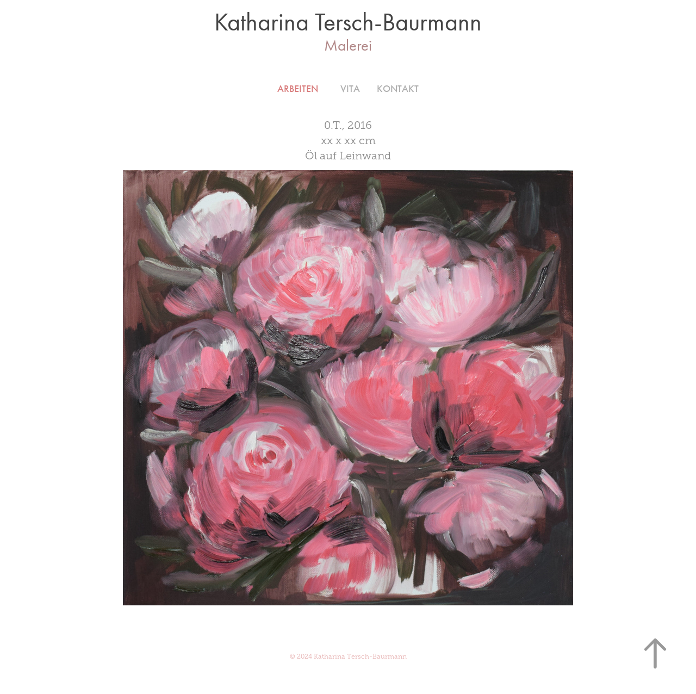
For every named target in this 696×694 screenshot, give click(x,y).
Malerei (348, 45)
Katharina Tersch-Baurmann (348, 22)
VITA (350, 89)
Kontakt (398, 89)
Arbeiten (297, 89)
